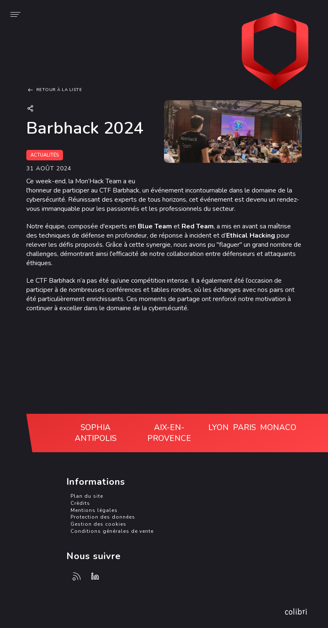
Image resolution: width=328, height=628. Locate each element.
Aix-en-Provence (169, 433)
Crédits (80, 503)
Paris (244, 427)
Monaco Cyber (275, 52)
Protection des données (103, 517)
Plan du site (87, 496)
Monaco (278, 427)
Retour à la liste (54, 90)
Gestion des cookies (98, 524)
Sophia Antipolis (95, 433)
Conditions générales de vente (112, 531)
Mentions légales (94, 510)
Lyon (218, 427)
